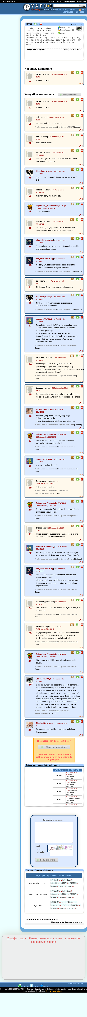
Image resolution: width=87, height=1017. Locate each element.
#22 (57, 591)
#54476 (65, 889)
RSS (82, 9)
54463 (59, 801)
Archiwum (56, 9)
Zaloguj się (81, 1)
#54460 (56, 886)
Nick (38, 852)
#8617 (76, 911)
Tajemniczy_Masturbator (47, 207)
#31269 (55, 914)
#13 (57, 377)
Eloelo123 (40, 725)
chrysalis (40, 242)
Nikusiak (40, 173)
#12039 (58, 908)
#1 (57, 129)
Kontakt (73, 9)
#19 (57, 517)
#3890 (71, 908)
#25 (57, 713)
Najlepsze (79, 12)
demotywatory (40, 995)
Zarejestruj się (69, 1)
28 (66, 30)
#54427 (74, 900)
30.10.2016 (72, 24)
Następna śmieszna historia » (66, 928)
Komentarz (52, 822)
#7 (57, 493)
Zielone (39, 681)
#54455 (55, 889)
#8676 (67, 911)
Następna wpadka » (72, 51)
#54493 (74, 889)
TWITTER (34, 993)
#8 (57, 273)
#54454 (54, 892)
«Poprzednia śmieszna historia (42, 925)
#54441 (54, 903)
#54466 (67, 886)
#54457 (71, 892)
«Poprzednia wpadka (36, 51)
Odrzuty (36, 9)
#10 (57, 449)
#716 (64, 914)
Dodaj (65, 9)
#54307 (67, 897)
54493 (59, 777)
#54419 (71, 903)
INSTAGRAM (23, 993)
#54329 (65, 900)
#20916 (56, 911)
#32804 (72, 914)
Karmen (39, 411)
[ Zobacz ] (77, 129)
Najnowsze (68, 12)
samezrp (40, 321)
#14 (57, 471)
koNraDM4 (40, 548)
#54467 (63, 892)
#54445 (63, 903)
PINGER (44, 993)
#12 (57, 347)
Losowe (45, 9)
